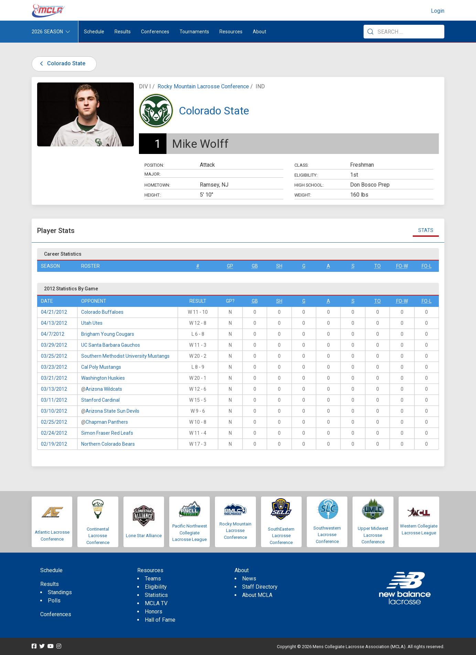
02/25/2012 (54, 422)
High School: (309, 185)
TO (377, 266)
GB (255, 266)
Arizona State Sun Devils (112, 411)
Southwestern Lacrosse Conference (327, 534)
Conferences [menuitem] (55, 614)
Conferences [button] (155, 31)
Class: (301, 165)
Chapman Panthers (107, 422)
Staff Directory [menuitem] (260, 587)
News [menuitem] (249, 578)
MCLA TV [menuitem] (156, 603)
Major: (152, 174)
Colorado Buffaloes (102, 312)
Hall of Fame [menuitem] (160, 620)
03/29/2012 (54, 345)
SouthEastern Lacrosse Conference (281, 535)
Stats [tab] (425, 230)
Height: (152, 195)
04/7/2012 (52, 334)
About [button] (259, 31)
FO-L (427, 266)
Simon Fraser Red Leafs (107, 433)
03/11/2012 (54, 400)
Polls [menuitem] (54, 600)
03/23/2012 (54, 367)
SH (279, 266)
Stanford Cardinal (100, 400)
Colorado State (61, 63)
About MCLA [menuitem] (257, 595)
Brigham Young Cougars (107, 334)
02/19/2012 (54, 444)
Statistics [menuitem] (156, 595)
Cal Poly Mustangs (101, 367)
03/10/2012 (54, 411)
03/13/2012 (54, 389)
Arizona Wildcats (104, 389)
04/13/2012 (54, 323)
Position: (154, 165)
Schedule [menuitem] (94, 31)
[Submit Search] (370, 31)
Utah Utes (91, 323)
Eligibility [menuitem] (156, 587)
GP (230, 266)
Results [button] (123, 31)
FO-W (402, 266)
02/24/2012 (54, 433)
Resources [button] (230, 31)
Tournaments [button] (194, 31)
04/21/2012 (54, 312)
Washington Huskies (103, 378)
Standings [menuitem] (60, 592)
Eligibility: (305, 175)
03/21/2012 (54, 378)
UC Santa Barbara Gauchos (110, 345)
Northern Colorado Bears (108, 444)
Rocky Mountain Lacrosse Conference (203, 86)
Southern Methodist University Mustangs (125, 356)
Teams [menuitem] (153, 578)
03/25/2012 (54, 356)
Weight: (302, 195)
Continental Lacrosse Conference (97, 535)
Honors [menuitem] (153, 611)
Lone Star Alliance (144, 535)
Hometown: (157, 185)
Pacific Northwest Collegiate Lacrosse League (189, 532)
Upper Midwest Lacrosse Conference (373, 535)
